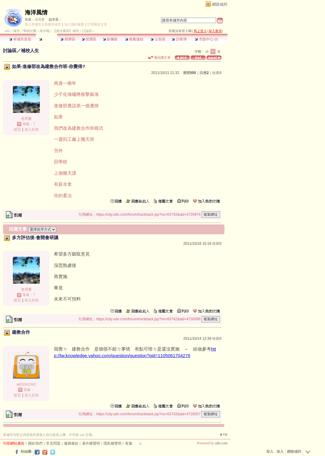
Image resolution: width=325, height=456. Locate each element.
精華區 (67, 39)
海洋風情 (36, 12)
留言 (17, 129)
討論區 (46, 39)
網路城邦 (219, 4)
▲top (223, 434)
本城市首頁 (20, 39)
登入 (270, 451)
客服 (128, 443)
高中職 (44, 31)
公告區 (158, 39)
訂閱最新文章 (97, 24)
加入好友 (32, 129)
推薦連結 (134, 39)
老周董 (40, 19)
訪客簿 (179, 39)
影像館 (110, 39)
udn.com (221, 443)
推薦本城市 (53, 24)
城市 (16, 31)
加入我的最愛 (74, 24)
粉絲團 (26, 451)
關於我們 (35, 443)
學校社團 (29, 31)
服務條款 (71, 443)
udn (7, 31)
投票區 (89, 39)
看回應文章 (159, 57)
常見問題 (53, 443)
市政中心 (206, 39)
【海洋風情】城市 (66, 31)
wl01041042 (26, 384)
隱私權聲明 (113, 443)
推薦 (216, 73)
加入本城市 (33, 24)
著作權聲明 (91, 443)
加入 (280, 451)
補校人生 (30, 50)
